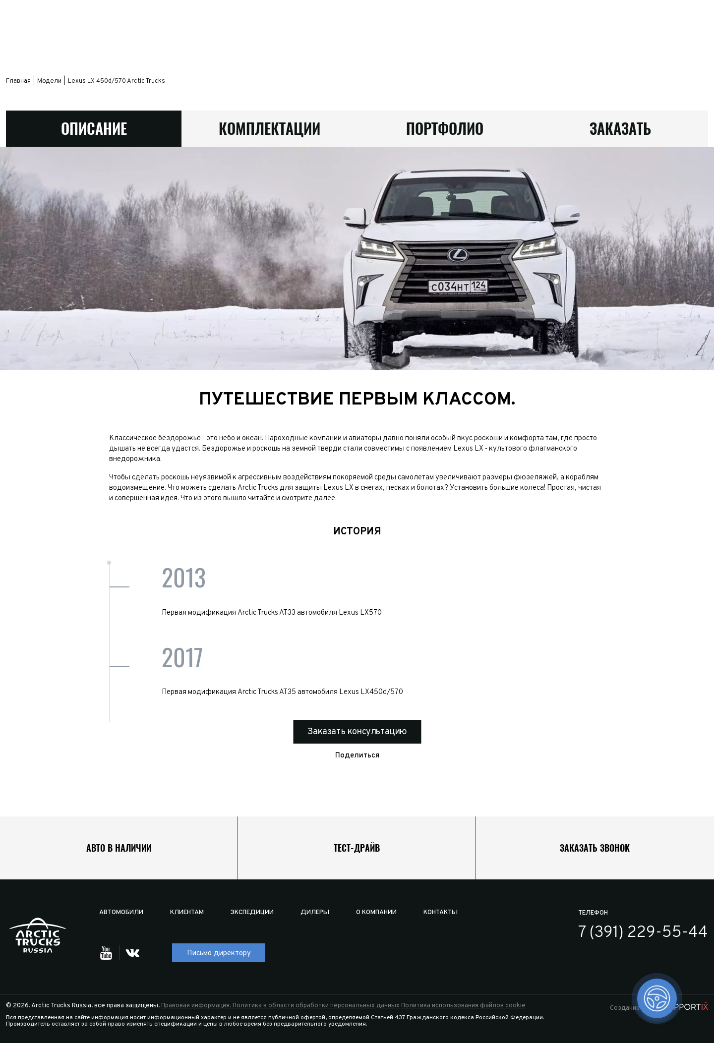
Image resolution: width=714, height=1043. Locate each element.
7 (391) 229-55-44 (643, 933)
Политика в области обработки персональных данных (316, 1006)
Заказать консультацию (357, 732)
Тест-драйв (357, 848)
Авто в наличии (118, 848)
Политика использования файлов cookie (463, 1006)
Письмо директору (219, 953)
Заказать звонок (595, 848)
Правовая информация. (196, 1006)
